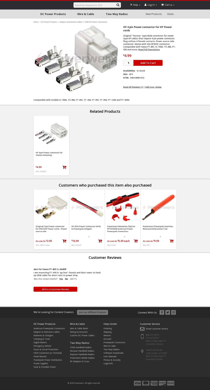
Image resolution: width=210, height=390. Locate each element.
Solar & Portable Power (45, 366)
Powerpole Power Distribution (48, 359)
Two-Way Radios (117, 14)
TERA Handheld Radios (81, 347)
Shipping (107, 331)
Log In (151, 4)
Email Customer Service (157, 328)
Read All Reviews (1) (133, 87)
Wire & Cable (85, 14)
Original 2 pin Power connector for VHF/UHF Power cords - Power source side (51, 229)
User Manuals (110, 356)
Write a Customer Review (55, 289)
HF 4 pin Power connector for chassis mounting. (49, 153)
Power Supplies (41, 363)
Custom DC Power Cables (82, 335)
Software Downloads (114, 352)
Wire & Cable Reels (79, 328)
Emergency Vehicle (42, 345)
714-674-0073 (152, 337)
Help (135, 4)
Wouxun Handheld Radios (82, 350)
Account (107, 338)
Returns (107, 335)
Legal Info (108, 363)
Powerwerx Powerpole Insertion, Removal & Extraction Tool (158, 227)
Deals (170, 14)
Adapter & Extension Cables (47, 331)
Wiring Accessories (79, 331)
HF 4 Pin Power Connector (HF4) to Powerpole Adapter (85, 227)
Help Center (110, 324)
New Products (154, 14)
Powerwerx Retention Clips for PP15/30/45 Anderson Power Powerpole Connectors (121, 229)
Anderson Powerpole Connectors (49, 328)
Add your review (153, 87)
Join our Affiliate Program (92, 312)
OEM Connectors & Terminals (48, 352)
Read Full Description (149, 49)
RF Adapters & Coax (79, 361)
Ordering (108, 328)
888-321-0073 (152, 334)
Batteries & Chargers (43, 335)
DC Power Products (53, 14)
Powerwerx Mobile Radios (82, 357)
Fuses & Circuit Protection (46, 349)
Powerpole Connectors (114, 342)
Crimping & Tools (42, 338)
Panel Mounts (40, 356)
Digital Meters (40, 342)
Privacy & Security (112, 359)
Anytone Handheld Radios (82, 354)
